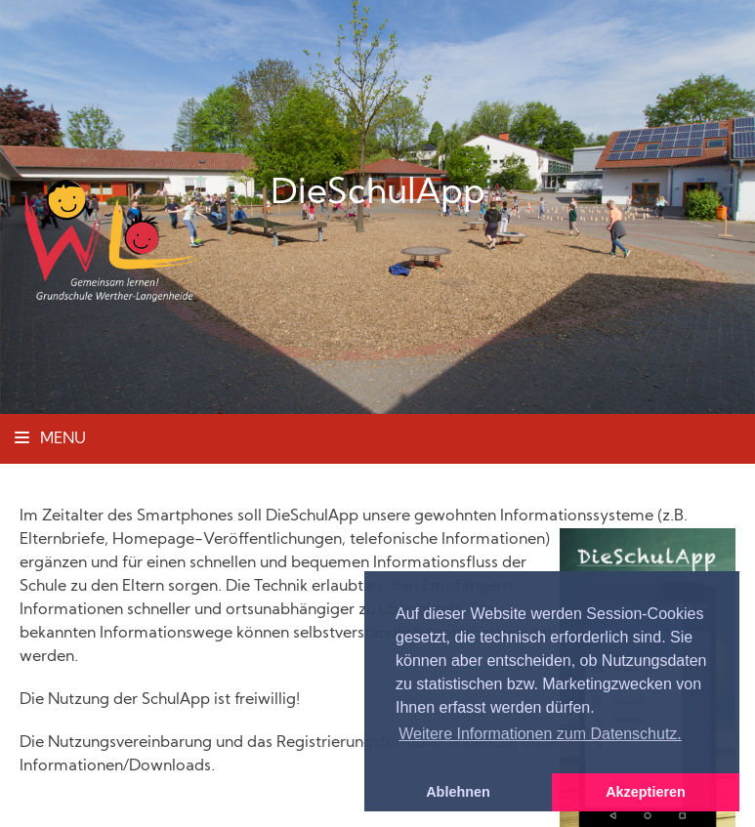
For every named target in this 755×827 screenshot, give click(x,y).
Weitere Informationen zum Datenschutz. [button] (540, 733)
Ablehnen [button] (458, 792)
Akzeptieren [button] (646, 792)
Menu (50, 439)
